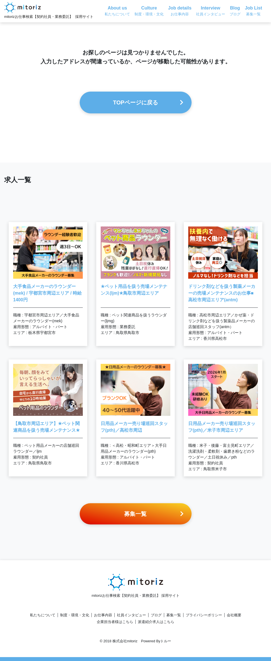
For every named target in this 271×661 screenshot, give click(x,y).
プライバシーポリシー (204, 615)
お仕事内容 (103, 615)
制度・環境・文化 (74, 615)
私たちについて (42, 615)
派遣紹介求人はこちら (156, 622)
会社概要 (234, 615)
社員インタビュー (131, 615)
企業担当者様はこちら (115, 622)
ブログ (156, 615)
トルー (165, 641)
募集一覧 (173, 615)
